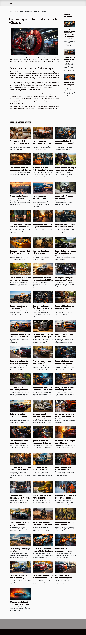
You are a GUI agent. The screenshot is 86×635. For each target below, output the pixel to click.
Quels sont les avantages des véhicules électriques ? (65, 443)
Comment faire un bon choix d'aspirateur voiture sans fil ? (19, 443)
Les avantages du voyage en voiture (20, 550)
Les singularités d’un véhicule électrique (18, 576)
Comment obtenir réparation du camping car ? (42, 416)
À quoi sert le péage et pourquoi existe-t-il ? (19, 197)
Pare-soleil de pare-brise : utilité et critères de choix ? (65, 253)
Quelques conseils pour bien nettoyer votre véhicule (64, 389)
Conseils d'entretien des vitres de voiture (42, 496)
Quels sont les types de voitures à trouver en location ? (19, 363)
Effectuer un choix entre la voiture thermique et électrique (19, 604)
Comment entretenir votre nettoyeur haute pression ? (19, 389)
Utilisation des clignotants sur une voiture (69, 84)
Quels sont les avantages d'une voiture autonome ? (43, 388)
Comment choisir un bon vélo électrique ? (65, 523)
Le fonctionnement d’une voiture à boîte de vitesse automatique (69, 32)
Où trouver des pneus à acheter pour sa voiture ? (65, 415)
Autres (16, 11)
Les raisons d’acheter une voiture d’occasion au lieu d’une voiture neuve (43, 577)
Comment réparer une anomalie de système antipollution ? (64, 363)
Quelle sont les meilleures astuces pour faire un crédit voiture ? (20, 279)
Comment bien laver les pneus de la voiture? (64, 307)
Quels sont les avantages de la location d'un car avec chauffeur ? (65, 226)
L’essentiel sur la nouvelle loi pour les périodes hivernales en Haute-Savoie (65, 498)
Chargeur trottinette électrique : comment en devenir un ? (42, 308)
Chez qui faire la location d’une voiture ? (69, 59)
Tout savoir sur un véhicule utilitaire (40, 468)
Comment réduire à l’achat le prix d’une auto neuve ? (42, 169)
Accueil (11, 11)
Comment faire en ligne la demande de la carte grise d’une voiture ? (20, 469)
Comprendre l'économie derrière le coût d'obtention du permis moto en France (64, 199)
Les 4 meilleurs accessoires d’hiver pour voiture (20, 497)
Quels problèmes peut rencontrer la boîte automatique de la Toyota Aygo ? (65, 280)
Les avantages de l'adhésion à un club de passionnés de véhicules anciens (42, 144)
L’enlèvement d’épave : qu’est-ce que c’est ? (19, 307)
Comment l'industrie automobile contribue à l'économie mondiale (64, 143)
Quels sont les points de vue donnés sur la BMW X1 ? (42, 279)
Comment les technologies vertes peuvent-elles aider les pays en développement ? (65, 171)
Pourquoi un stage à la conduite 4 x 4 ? (42, 362)
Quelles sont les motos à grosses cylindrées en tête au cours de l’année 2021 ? (43, 524)
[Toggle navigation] (11, 3)
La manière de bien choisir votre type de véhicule (63, 577)
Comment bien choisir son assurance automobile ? (20, 225)
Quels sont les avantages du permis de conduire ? (42, 225)
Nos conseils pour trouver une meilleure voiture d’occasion (20, 336)
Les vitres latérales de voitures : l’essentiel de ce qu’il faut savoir (20, 169)
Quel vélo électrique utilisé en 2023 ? (41, 252)
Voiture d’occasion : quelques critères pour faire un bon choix (19, 416)
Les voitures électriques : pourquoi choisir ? (20, 523)
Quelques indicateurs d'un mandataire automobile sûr (63, 469)
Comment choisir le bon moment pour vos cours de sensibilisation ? (19, 143)
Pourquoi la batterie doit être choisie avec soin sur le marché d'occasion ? (20, 253)
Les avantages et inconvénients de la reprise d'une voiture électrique (41, 199)
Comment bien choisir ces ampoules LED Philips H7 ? (43, 336)
